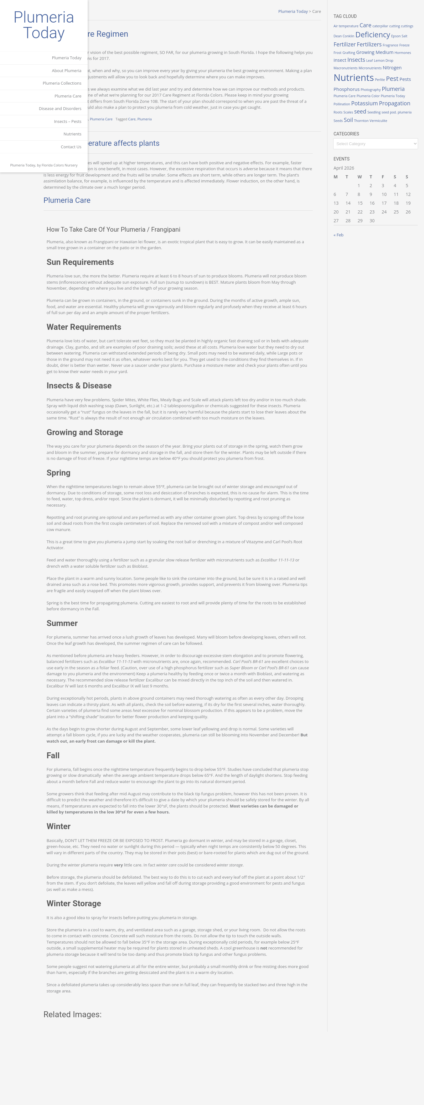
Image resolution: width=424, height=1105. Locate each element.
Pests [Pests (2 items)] (352, 94)
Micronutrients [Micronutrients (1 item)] (357, 74)
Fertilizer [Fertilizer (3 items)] (374, 44)
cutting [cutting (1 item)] (407, 26)
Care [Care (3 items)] (378, 25)
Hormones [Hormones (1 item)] (373, 60)
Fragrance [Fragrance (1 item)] (354, 52)
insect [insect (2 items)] (389, 60)
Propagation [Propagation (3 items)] (362, 118)
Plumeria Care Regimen (136, 34)
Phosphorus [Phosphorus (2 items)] (372, 94)
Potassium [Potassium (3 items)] (402, 110)
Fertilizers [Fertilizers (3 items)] (399, 44)
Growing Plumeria (124, 131)
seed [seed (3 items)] (405, 118)
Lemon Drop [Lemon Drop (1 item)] (363, 67)
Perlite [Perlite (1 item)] (393, 86)
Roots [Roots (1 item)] (383, 119)
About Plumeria (66, 70)
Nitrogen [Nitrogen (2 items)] (379, 73)
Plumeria (195, 131)
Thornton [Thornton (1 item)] (353, 134)
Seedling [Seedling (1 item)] (352, 127)
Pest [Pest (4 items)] (405, 85)
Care (182, 131)
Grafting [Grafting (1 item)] (389, 52)
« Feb (351, 248)
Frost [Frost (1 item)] (378, 52)
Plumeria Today (44, 25)
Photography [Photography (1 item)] (396, 95)
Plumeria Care (67, 96)
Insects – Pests (67, 121)
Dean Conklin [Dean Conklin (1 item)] (369, 36)
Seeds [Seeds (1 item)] (396, 127)
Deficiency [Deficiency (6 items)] (398, 34)
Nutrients (72, 134)
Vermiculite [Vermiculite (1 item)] (370, 134)
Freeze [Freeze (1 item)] (368, 52)
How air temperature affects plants (152, 155)
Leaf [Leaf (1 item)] (349, 67)
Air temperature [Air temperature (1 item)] (358, 26)
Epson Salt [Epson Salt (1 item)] (354, 45)
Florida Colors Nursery (60, 165)
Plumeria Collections (62, 83)
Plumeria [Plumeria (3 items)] (357, 102)
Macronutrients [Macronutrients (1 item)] (387, 67)
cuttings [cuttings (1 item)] (352, 36)
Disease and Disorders (60, 108)
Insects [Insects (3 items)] (405, 59)
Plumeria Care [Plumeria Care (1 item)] (381, 103)
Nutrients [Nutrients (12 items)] (366, 83)
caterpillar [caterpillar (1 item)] (393, 26)
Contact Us (71, 147)
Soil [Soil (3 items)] (406, 126)
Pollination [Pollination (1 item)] (379, 111)
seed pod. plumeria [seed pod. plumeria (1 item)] (375, 127)
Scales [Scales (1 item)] (393, 119)
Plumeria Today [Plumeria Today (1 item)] (358, 111)
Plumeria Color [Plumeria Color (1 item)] (404, 103)
